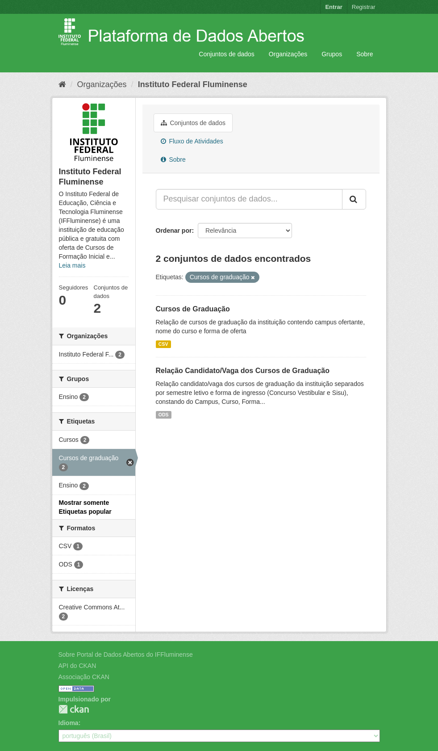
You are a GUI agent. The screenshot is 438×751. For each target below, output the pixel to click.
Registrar (363, 7)
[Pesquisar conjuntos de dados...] (249, 199)
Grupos (331, 54)
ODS (164, 414)
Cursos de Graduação (193, 309)
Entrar (333, 7)
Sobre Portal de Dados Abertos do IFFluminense (125, 654)
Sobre (364, 54)
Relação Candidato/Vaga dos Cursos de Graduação (243, 370)
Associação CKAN (83, 676)
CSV (163, 344)
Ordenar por (174, 230)
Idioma (68, 722)
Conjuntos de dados (226, 54)
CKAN (73, 709)
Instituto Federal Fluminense (192, 84)
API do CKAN (77, 665)
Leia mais (72, 265)
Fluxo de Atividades (192, 141)
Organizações (288, 54)
